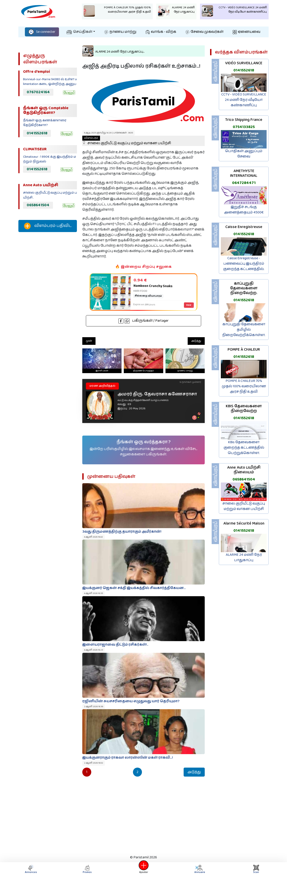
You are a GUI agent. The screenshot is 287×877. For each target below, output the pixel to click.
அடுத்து (196, 341)
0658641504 (38, 205)
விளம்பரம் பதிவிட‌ (48, 226)
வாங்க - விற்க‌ (161, 32)
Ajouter (143, 869)
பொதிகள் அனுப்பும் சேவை (243, 153)
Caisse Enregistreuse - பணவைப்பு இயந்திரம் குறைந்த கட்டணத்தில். (243, 263)
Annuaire (199, 869)
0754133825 (244, 127)
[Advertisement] (47, 310)
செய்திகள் (79, 32)
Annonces (31, 869)
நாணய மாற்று (120, 32)
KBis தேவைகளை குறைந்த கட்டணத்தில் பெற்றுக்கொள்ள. (244, 447)
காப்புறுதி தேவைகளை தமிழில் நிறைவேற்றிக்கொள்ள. (243, 329)
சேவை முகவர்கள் (204, 32)
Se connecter (41, 32)
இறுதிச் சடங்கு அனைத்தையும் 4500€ (244, 209)
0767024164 (38, 92)
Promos (87, 869)
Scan (256, 869)
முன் (89, 341)
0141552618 (37, 133)
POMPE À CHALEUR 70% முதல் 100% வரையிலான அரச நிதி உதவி (244, 386)
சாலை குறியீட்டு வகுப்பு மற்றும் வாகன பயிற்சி (126, 141)
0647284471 (244, 183)
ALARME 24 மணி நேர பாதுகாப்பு (244, 557)
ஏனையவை (246, 32)
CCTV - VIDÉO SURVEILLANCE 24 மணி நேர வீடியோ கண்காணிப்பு (243, 100)
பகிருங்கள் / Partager (143, 320)
